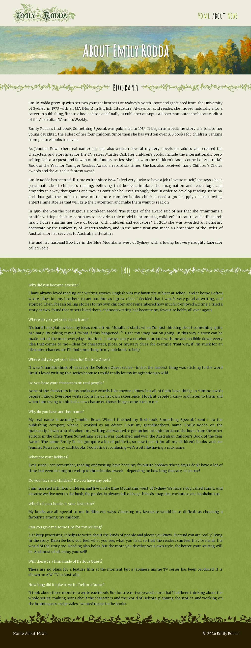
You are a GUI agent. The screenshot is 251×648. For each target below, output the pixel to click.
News (232, 16)
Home (204, 16)
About (218, 16)
